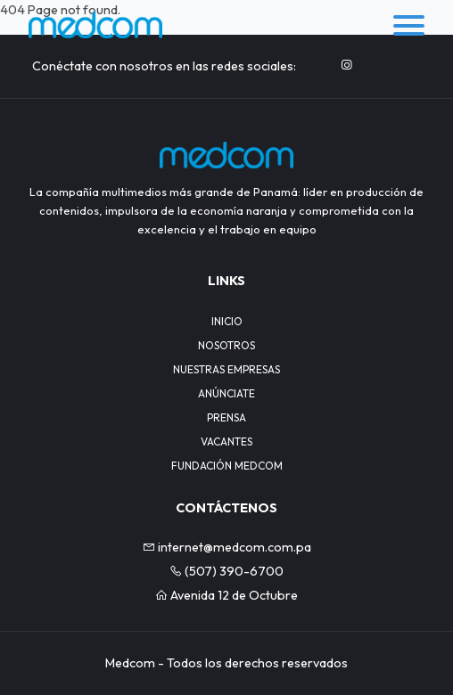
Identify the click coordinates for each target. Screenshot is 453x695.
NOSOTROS (226, 345)
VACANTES (226, 441)
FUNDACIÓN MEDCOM (227, 465)
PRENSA (226, 417)
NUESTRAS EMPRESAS (226, 369)
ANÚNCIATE (226, 393)
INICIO (227, 321)
